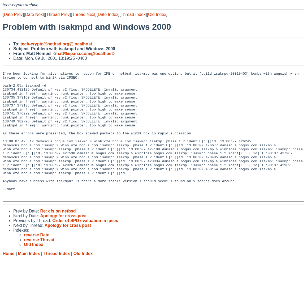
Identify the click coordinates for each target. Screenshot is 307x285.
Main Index (29, 280)
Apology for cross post (63, 242)
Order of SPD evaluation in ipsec (85, 247)
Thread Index (133, 14)
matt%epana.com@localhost (84, 53)
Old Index (157, 14)
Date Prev (13, 14)
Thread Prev (58, 14)
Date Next (34, 14)
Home (8, 280)
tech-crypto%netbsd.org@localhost (56, 44)
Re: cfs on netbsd (58, 237)
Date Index (108, 14)
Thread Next (83, 14)
